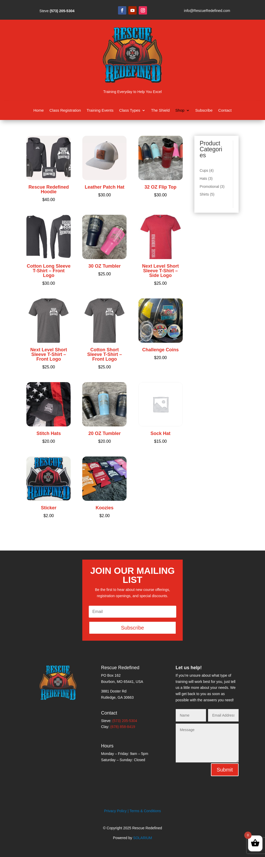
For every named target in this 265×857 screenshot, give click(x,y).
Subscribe (204, 110)
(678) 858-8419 (122, 727)
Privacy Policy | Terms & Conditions (132, 811)
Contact (225, 110)
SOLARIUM (142, 838)
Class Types (129, 110)
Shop (180, 110)
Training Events (100, 110)
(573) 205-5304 (62, 11)
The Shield (160, 110)
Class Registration (65, 110)
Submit (225, 770)
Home (38, 110)
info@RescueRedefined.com (207, 11)
